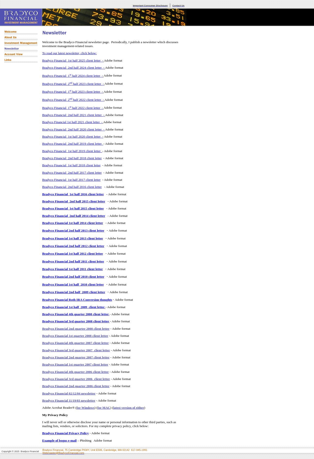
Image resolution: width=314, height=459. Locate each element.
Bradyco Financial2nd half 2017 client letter (72, 172)
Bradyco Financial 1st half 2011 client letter (72, 269)
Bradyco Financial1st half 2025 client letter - (72, 60)
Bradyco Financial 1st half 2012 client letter (72, 253)
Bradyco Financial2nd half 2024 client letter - (73, 67)
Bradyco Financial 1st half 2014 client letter (72, 223)
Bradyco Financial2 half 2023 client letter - (73, 84)
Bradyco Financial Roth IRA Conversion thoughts (77, 300)
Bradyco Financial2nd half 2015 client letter (73, 201)
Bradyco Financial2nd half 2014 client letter (73, 216)
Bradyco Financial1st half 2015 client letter (73, 208)
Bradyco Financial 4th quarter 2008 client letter (76, 314)
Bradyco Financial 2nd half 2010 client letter (73, 276)
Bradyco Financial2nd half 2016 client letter (72, 187)
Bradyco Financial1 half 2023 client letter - (72, 91)
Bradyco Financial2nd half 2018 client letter (72, 158)
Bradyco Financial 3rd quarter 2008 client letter (75, 321)
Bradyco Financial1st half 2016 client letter (73, 194)
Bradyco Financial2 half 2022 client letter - (73, 100)
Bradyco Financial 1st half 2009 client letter (73, 307)
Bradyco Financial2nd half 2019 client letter (72, 143)
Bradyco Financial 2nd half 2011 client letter (73, 261)
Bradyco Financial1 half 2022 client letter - (72, 108)
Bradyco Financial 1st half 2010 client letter (73, 284)
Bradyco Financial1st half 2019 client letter (72, 151)
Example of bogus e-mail (59, 440)
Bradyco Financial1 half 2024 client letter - (72, 76)
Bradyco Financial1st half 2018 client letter (71, 165)
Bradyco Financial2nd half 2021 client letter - (73, 115)
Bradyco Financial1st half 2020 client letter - (72, 136)
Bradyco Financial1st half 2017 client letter (71, 180)
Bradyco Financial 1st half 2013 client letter (72, 238)
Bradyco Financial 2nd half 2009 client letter (73, 292)
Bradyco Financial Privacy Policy (65, 433)
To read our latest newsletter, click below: (69, 53)
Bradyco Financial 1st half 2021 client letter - (72, 122)
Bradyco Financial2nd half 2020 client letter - (73, 129)
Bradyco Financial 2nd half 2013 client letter (73, 230)
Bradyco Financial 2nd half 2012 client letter (73, 246)
